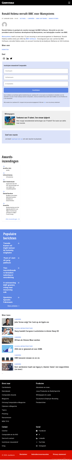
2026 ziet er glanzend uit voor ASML (28, 349)
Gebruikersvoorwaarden (40, 454)
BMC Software (41, 18)
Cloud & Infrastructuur (24, 328)
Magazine (5, 399)
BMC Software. (31, 39)
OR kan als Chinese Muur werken (27, 340)
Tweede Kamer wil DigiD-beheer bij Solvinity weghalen (9, 248)
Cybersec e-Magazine (9, 406)
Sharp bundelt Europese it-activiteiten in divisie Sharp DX (37, 331)
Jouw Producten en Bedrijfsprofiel (48, 391)
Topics (4, 410)
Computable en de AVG (10, 434)
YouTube (42, 442)
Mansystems (53, 18)
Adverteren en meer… (43, 387)
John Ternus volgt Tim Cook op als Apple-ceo (32, 322)
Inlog (3, 446)
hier (45, 102)
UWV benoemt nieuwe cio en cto (27, 358)
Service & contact (8, 438)
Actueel (23, 18)
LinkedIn (42, 438)
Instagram (42, 446)
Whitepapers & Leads (43, 395)
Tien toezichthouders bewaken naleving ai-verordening (9, 273)
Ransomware (6, 417)
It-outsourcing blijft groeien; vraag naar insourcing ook (9, 287)
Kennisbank (6, 391)
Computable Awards (9, 395)
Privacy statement (59, 454)
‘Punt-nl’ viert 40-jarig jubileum (9, 260)
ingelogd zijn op (16, 139)
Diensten (5, 49)
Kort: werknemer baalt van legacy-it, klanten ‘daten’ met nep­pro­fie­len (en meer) (42, 368)
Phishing (5, 414)
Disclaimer (23, 454)
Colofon (5, 431)
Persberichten (41, 402)
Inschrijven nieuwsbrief (10, 442)
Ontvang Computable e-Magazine (13, 402)
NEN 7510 (5, 421)
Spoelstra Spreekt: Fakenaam (7, 299)
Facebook (42, 431)
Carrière (31, 18)
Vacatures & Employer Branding (47, 399)
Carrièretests (6, 387)
